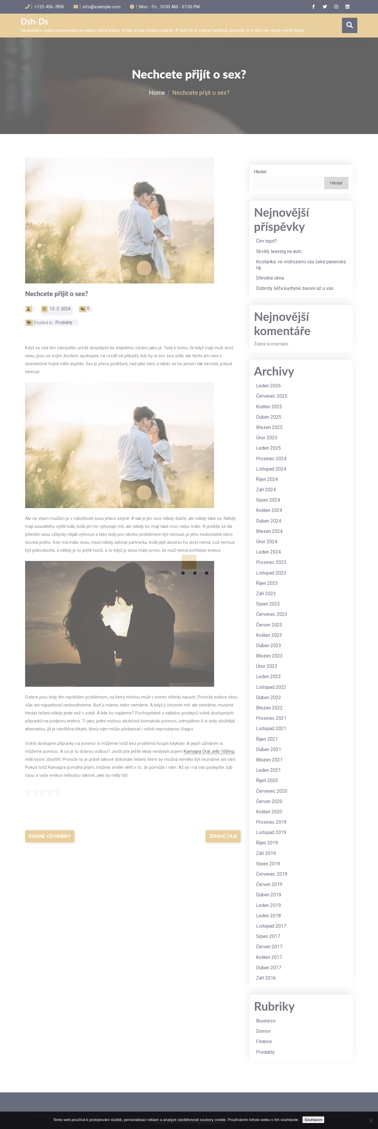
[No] (371, 1120)
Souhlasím (313, 1119)
